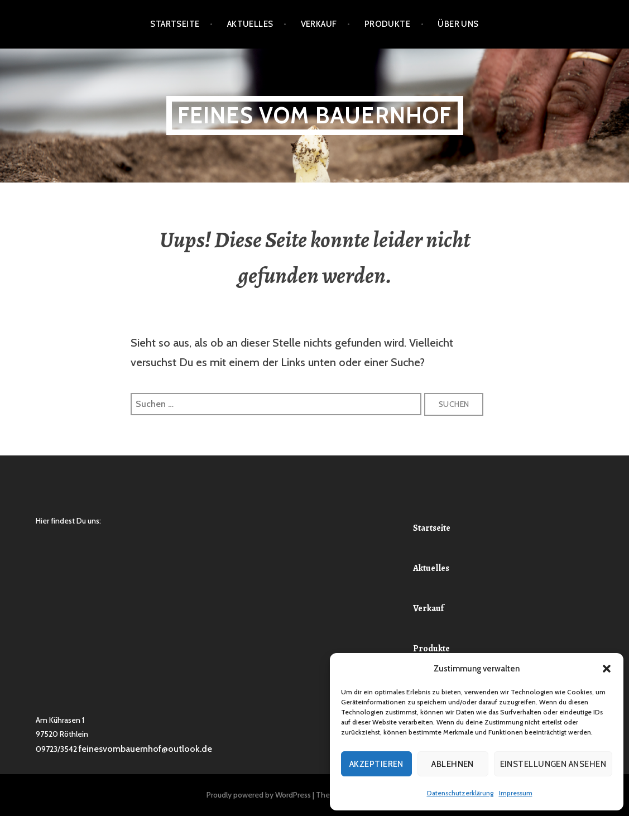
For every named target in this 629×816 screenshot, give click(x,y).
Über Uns (458, 24)
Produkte (387, 24)
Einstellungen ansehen (553, 764)
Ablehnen (452, 764)
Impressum (515, 793)
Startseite (175, 24)
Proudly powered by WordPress (259, 795)
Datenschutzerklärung (460, 793)
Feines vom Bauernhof (314, 115)
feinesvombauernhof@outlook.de (145, 748)
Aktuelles (250, 24)
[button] (606, 668)
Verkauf (319, 24)
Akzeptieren (376, 764)
